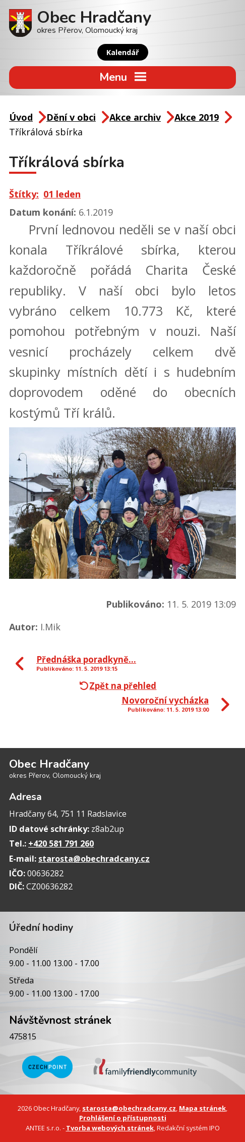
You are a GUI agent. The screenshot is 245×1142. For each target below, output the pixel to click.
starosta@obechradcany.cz (94, 858)
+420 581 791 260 (61, 843)
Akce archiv (135, 117)
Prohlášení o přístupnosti (122, 1117)
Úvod (21, 117)
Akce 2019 (196, 117)
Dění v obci (71, 117)
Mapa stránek (202, 1108)
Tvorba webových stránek (110, 1127)
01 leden (62, 194)
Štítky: (24, 194)
